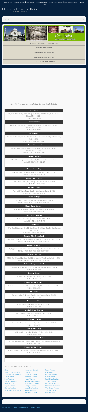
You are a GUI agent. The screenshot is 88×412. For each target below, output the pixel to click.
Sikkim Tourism (50, 377)
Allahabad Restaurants (44, 57)
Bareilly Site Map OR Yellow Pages (44, 43)
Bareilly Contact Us (44, 48)
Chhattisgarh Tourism (11, 381)
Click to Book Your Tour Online (20, 8)
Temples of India (8, 2)
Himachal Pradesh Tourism (13, 390)
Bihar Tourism (9, 379)
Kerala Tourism (30, 379)
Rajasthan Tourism (51, 374)
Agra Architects (30, 2)
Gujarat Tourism (9, 386)
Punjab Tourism (50, 372)
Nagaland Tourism (31, 392)
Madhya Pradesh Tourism (33, 381)
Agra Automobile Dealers (70, 2)
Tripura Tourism (50, 381)
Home (6, 370)
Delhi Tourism (9, 383)
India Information (35, 407)
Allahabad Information (44, 52)
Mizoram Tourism (30, 390)
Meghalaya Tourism (31, 388)
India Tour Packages (19, 2)
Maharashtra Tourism (32, 383)
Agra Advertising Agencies (55, 2)
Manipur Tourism (30, 386)
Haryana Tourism (10, 388)
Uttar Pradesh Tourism (52, 386)
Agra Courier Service (41, 2)
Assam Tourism (9, 377)
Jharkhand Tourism (31, 374)
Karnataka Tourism (31, 377)
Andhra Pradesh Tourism (12, 372)
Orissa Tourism (50, 370)
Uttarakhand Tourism (52, 383)
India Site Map (50, 392)
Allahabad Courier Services (44, 62)
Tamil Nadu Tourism (52, 379)
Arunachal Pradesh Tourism (13, 374)
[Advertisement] (44, 87)
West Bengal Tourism (52, 388)
